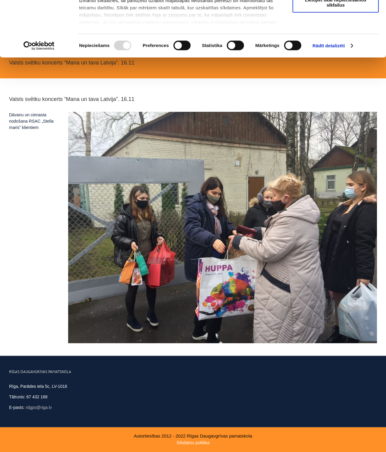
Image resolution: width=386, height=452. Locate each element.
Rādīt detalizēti (328, 96)
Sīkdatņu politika (193, 442)
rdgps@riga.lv (39, 407)
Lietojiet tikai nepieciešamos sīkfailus (335, 53)
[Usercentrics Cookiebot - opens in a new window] (39, 96)
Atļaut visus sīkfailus (335, 14)
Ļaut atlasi (335, 32)
